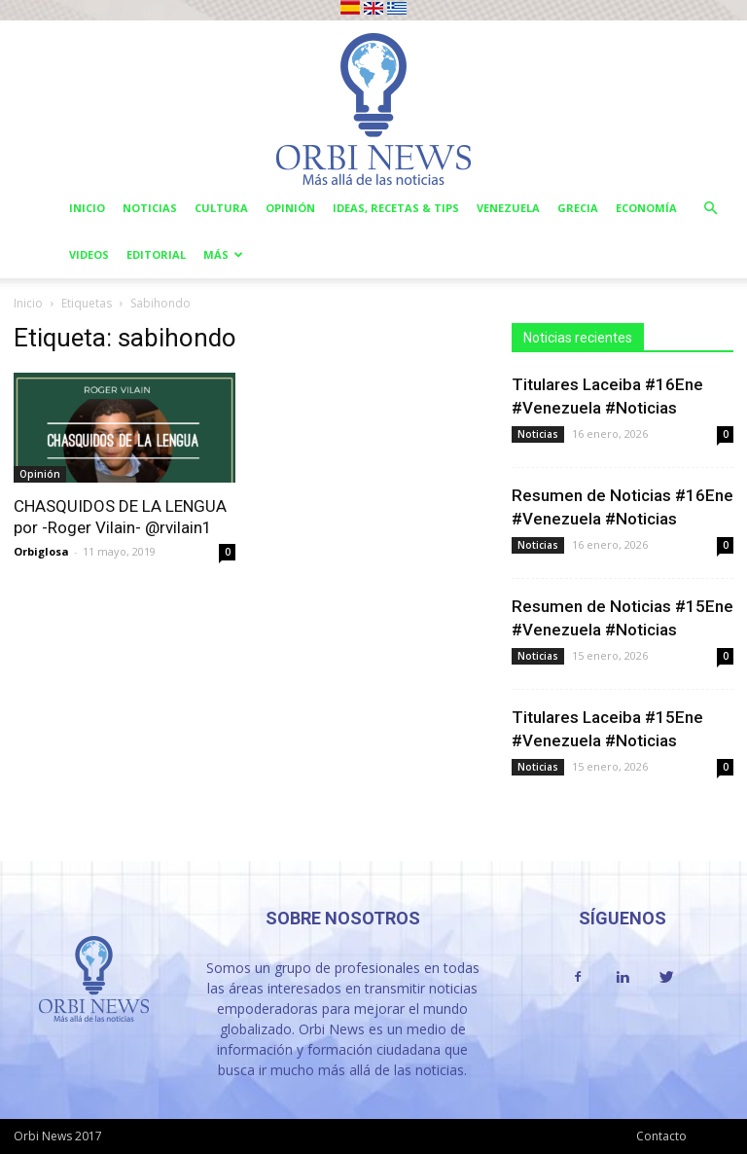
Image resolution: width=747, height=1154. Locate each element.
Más (223, 254)
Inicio (87, 207)
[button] (710, 208)
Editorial (156, 254)
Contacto (661, 1136)
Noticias (150, 207)
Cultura (221, 207)
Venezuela (508, 207)
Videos (89, 254)
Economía (646, 207)
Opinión (290, 207)
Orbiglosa (41, 551)
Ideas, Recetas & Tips (396, 207)
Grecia (577, 207)
